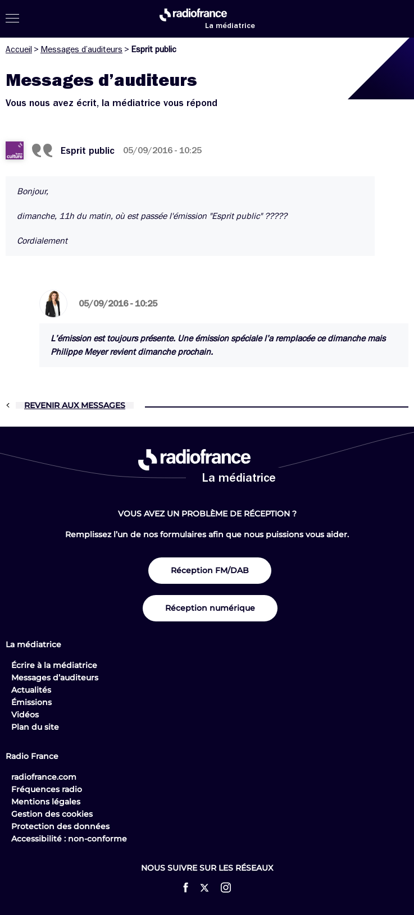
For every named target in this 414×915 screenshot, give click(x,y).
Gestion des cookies (52, 814)
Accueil (19, 49)
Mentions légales (45, 802)
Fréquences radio (46, 789)
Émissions (31, 702)
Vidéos (25, 715)
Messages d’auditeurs (81, 49)
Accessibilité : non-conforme (69, 839)
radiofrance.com (43, 777)
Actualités (31, 690)
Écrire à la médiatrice (54, 665)
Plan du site (35, 727)
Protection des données (60, 826)
